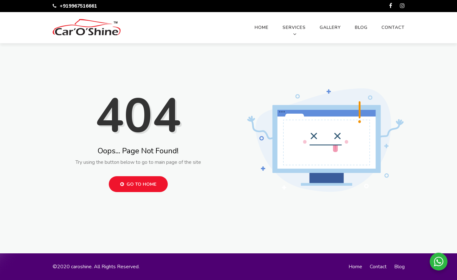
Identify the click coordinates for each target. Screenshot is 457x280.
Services (294, 27)
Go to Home (138, 184)
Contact (393, 27)
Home (262, 27)
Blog (361, 27)
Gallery (330, 27)
